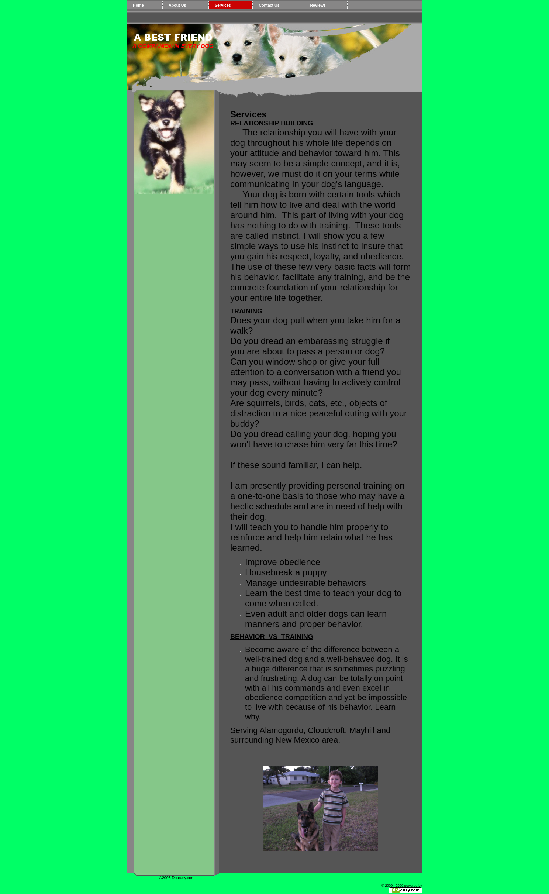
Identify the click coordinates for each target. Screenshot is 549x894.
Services (223, 5)
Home (138, 5)
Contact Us (269, 5)
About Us (177, 5)
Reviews (318, 5)
